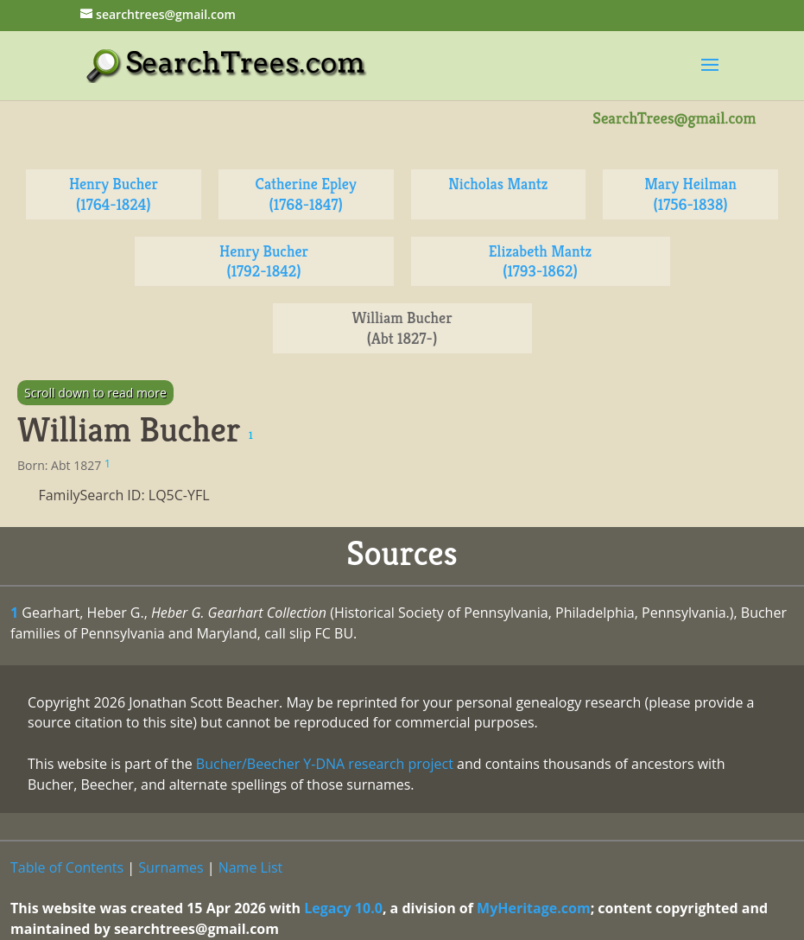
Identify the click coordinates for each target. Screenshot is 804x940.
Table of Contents (66, 867)
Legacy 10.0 (343, 908)
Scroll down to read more (95, 392)
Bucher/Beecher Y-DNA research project (324, 763)
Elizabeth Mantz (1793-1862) (540, 261)
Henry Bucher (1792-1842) (263, 261)
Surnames (170, 867)
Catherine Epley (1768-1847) (306, 194)
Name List (250, 867)
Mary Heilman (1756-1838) (690, 194)
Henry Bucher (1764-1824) (113, 194)
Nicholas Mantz (498, 184)
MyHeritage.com (534, 908)
